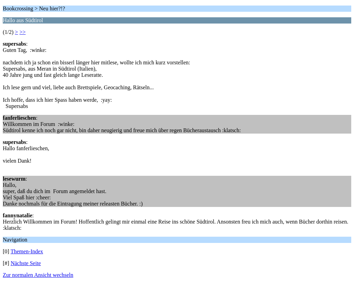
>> (22, 32)
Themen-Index (26, 251)
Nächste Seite (26, 263)
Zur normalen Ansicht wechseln (38, 275)
